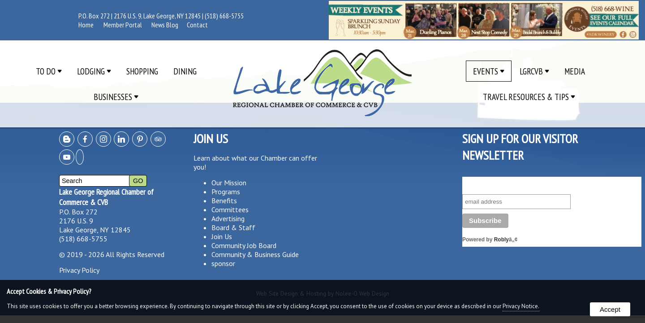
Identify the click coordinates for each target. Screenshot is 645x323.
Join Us (221, 236)
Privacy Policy (79, 270)
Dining (185, 71)
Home (86, 24)
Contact (197, 24)
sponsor (223, 263)
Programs (225, 191)
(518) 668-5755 (224, 15)
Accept (610, 309)
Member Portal (122, 24)
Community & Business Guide (255, 254)
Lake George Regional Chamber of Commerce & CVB (106, 197)
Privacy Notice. (521, 306)
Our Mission (228, 182)
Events (488, 71)
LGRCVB (534, 71)
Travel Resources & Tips (529, 96)
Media (574, 71)
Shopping (142, 71)
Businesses (116, 96)
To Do (49, 71)
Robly (501, 239)
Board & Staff (233, 227)
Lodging (94, 71)
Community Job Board (243, 245)
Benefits (224, 200)
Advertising (228, 218)
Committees (230, 209)
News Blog (164, 24)
